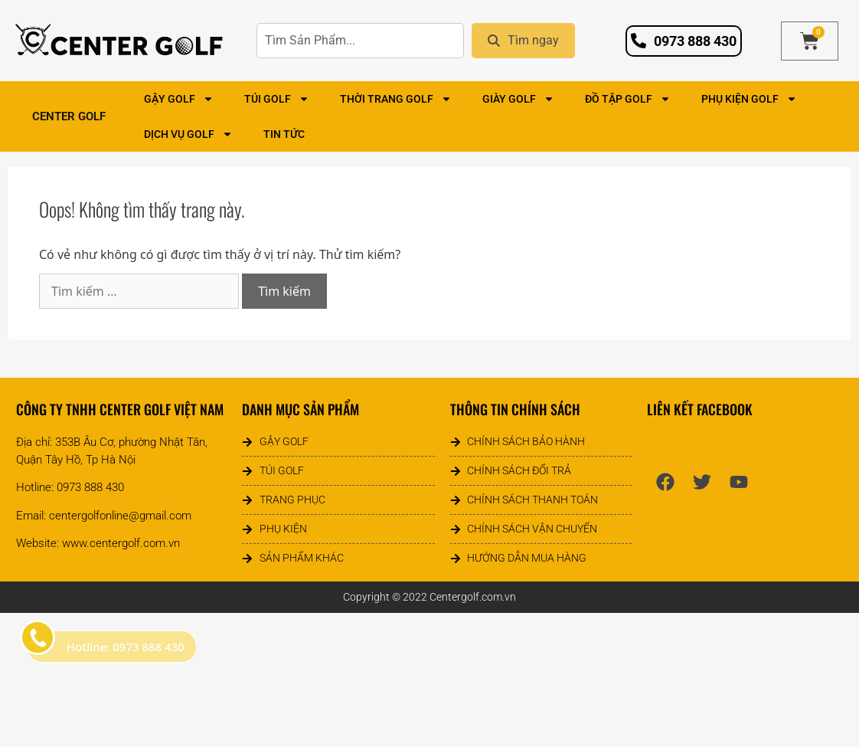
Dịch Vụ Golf (188, 134)
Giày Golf (518, 99)
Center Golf (72, 116)
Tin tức (284, 134)
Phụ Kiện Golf (749, 99)
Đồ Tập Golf (628, 99)
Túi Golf (276, 99)
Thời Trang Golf (396, 99)
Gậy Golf (179, 99)
